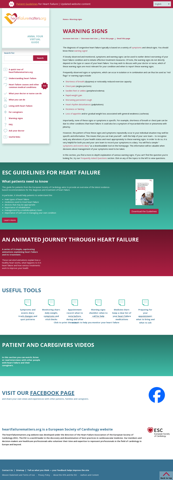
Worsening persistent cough (79, 99)
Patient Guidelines (27, 4)
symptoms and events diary (76, 145)
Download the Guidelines (144, 211)
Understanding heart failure (22, 78)
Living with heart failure (20, 106)
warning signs (80, 50)
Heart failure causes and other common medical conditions (28, 86)
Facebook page (52, 392)
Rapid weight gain (74, 95)
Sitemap (20, 470)
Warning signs (16, 118)
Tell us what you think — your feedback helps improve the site (58, 470)
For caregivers (16, 112)
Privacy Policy (44, 475)
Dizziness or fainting (75, 109)
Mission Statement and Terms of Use (18, 475)
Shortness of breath (75, 81)
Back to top (166, 478)
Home (65, 19)
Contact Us (7, 470)
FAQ (11, 124)
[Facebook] (157, 395)
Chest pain (70, 86)
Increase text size (71, 38)
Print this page (107, 38)
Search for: (9, 53)
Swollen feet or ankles (76, 90)
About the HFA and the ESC (65, 475)
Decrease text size (89, 38)
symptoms (137, 47)
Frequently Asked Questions (94, 158)
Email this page (123, 38)
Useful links (14, 137)
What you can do (17, 99)
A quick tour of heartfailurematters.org (21, 70)
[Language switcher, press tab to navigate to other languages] (162, 3)
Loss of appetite (73, 113)
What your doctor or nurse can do (25, 93)
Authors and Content (89, 475)
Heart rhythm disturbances (78, 104)
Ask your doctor (16, 130)
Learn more (10, 220)
